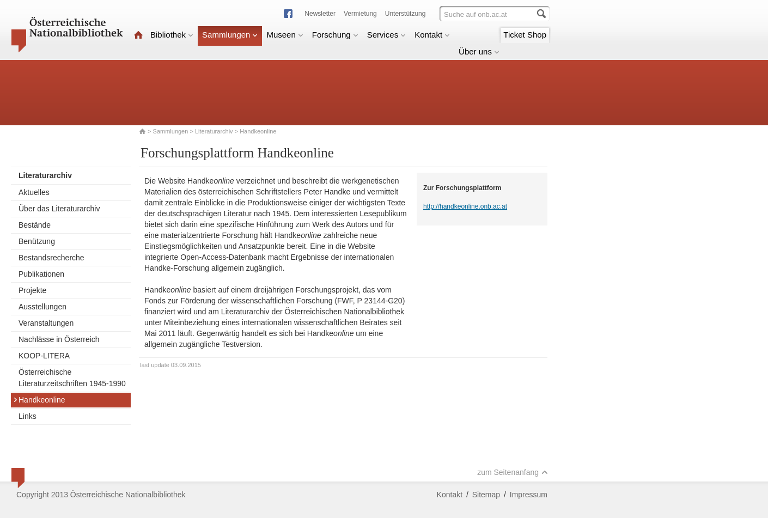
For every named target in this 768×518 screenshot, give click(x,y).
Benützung (37, 241)
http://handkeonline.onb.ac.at (465, 206)
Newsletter (320, 13)
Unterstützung (405, 13)
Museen (284, 34)
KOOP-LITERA (44, 355)
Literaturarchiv (215, 131)
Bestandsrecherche (51, 257)
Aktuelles (34, 192)
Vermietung (360, 13)
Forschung (335, 34)
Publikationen (41, 274)
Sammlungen (230, 34)
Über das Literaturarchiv (59, 208)
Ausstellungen (42, 306)
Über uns (479, 51)
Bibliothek (171, 34)
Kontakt (432, 34)
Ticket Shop (524, 34)
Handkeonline (39, 399)
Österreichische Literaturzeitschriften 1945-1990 (72, 378)
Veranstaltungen (46, 323)
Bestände (35, 225)
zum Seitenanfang (512, 472)
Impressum (528, 494)
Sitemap (486, 494)
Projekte (32, 290)
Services (386, 34)
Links (27, 416)
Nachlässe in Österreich (59, 339)
